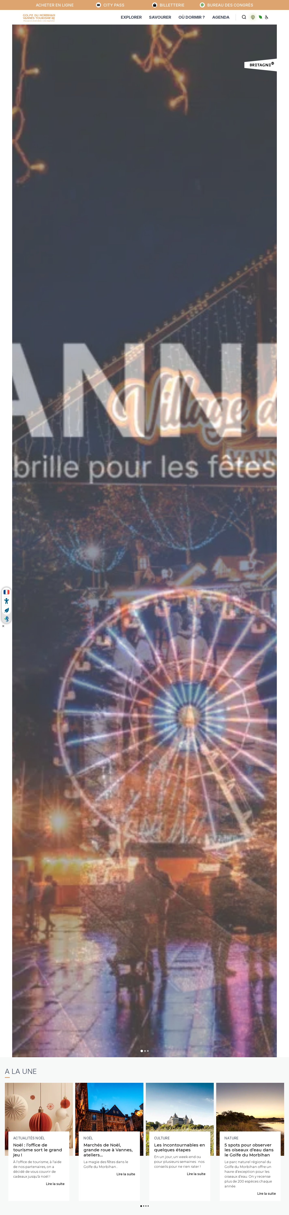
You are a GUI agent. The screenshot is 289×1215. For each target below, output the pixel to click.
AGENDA (221, 17)
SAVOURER (160, 17)
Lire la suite (55, 1184)
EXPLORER (131, 17)
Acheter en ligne (55, 5)
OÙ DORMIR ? (191, 17)
